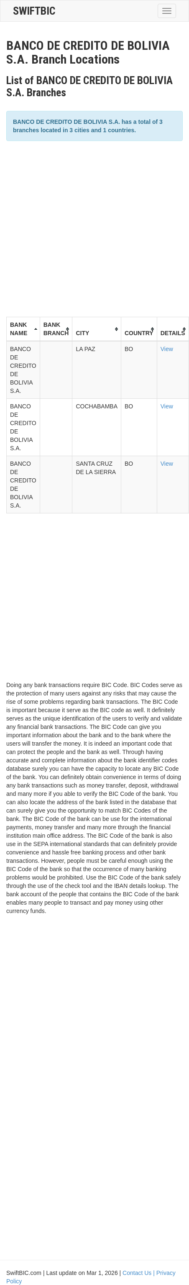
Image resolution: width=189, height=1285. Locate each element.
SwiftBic (34, 11)
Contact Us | (139, 1273)
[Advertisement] (78, 227)
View (167, 349)
